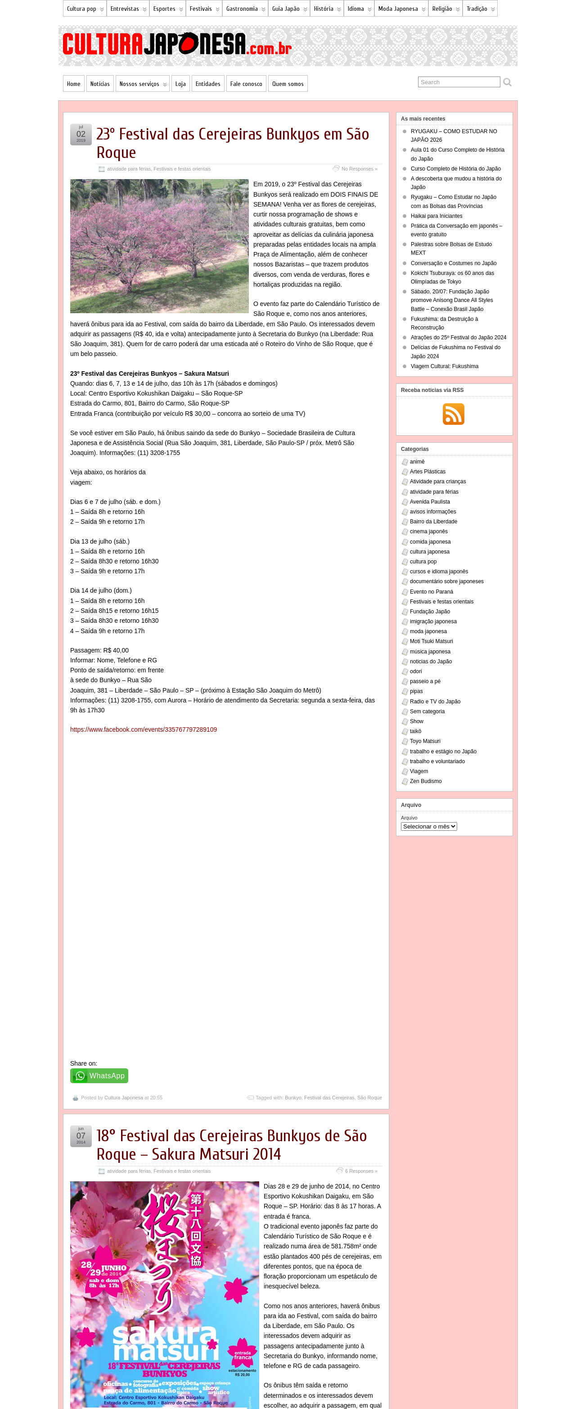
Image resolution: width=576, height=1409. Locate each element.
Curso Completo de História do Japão (456, 169)
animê (417, 462)
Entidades (208, 84)
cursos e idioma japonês (439, 571)
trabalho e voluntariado (437, 761)
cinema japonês (429, 531)
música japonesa (430, 651)
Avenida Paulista (430, 502)
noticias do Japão (431, 661)
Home (74, 84)
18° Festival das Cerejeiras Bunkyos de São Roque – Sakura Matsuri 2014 (231, 823)
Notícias (100, 84)
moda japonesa (428, 631)
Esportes (168, 10)
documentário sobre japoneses (447, 581)
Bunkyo (293, 776)
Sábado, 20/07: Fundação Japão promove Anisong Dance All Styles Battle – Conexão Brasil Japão (452, 300)
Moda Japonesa (402, 10)
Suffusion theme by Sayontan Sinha (461, 1385)
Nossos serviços (143, 85)
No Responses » (360, 168)
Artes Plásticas (428, 471)
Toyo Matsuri (425, 741)
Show (416, 721)
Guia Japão (289, 10)
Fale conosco (246, 84)
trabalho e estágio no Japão (443, 751)
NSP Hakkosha (144, 1385)
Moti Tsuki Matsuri (431, 641)
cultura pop (423, 561)
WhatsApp (107, 754)
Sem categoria (427, 711)
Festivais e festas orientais (182, 168)
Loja (181, 84)
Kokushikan (342, 1358)
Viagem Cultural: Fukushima (445, 366)
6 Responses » (361, 848)
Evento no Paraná (431, 592)
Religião (446, 10)
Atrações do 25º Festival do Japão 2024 (459, 337)
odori (416, 671)
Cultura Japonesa (123, 776)
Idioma (360, 10)
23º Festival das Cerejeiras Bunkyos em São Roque (232, 143)
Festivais (205, 10)
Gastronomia (246, 10)
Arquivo (409, 817)
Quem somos (288, 84)
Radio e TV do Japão (435, 701)
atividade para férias (129, 168)
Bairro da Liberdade (433, 521)
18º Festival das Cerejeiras (277, 1358)
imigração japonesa (433, 621)
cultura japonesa (430, 552)
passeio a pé (425, 681)
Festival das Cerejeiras (329, 776)
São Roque (369, 776)
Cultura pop (85, 10)
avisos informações (433, 512)
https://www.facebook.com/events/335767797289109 (143, 719)
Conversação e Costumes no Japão (454, 263)
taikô (415, 731)
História (327, 10)
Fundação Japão (430, 611)
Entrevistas (129, 10)
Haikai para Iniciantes (437, 216)
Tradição (481, 10)
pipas (416, 691)
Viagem (419, 771)
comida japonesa (430, 542)
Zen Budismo (426, 781)
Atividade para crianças (438, 481)
